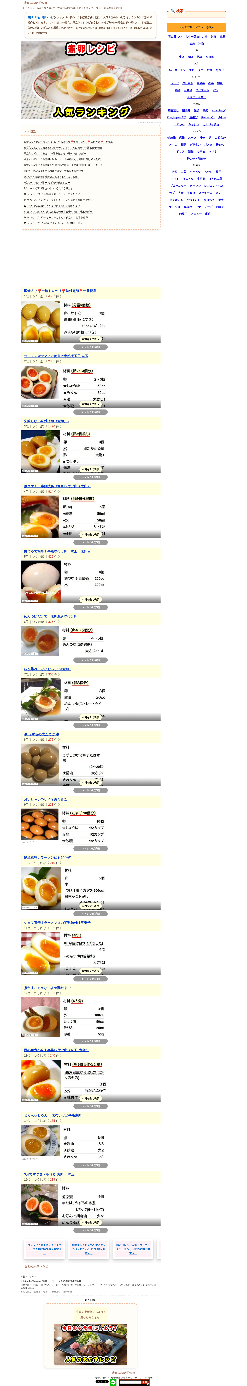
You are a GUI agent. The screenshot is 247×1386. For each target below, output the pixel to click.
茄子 (218, 171)
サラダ (201, 151)
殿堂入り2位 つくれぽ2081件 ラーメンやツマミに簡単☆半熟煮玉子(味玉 (63, 147)
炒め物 (171, 137)
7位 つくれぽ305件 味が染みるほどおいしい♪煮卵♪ (51, 176)
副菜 (213, 36)
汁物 (201, 43)
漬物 (190, 151)
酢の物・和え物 (196, 158)
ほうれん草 (215, 178)
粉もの (220, 144)
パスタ (208, 144)
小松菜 (201, 178)
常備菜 (201, 83)
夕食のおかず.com (35, 2)
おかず (220, 206)
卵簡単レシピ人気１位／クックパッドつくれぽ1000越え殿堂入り (89, 1249)
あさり (220, 70)
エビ (192, 70)
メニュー (196, 213)
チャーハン (208, 117)
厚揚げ (188, 206)
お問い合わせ (102, 1377)
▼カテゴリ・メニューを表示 (196, 27)
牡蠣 (209, 70)
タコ (200, 70)
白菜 (183, 171)
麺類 (183, 144)
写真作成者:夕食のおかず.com (149, 122)
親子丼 (186, 110)
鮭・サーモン (177, 70)
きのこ (220, 192)
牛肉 (182, 56)
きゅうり (188, 178)
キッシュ (193, 124)
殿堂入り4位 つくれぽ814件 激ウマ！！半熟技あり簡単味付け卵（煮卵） (63, 159)
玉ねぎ (191, 192)
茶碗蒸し (173, 110)
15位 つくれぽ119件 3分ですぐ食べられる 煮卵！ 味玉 (53, 223)
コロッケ (179, 124)
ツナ (198, 206)
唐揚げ (193, 117)
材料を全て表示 (90, 339)
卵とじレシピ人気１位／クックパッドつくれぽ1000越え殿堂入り (133, 1249)
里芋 (221, 199)
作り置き (187, 83)
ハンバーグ (218, 110)
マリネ (213, 151)
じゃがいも (176, 199)
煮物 (182, 137)
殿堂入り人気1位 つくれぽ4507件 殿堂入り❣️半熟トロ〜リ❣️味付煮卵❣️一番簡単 (68, 141)
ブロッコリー (178, 185)
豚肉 (199, 56)
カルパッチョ (211, 124)
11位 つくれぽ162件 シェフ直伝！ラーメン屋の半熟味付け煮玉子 (59, 200)
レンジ (174, 83)
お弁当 (188, 90)
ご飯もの (220, 137)
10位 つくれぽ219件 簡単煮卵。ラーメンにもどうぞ (52, 194)
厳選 (208, 213)
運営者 (148, 1377)
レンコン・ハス (213, 185)
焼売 (205, 110)
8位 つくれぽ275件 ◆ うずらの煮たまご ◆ (47, 182)
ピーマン (195, 185)
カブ (172, 192)
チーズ (208, 206)
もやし (208, 171)
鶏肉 (190, 56)
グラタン (195, 144)
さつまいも (193, 199)
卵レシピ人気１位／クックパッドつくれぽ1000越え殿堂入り (44, 1249)
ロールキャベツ (176, 117)
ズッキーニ (205, 192)
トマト (175, 178)
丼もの (173, 144)
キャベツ (195, 171)
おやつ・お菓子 (196, 97)
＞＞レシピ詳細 (91, 347)
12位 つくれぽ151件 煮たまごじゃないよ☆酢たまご (52, 205)
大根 (174, 171)
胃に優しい (175, 36)
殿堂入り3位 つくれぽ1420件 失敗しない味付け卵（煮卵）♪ (56, 153)
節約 (192, 43)
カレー (222, 117)
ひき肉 (210, 56)
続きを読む (90, 1300)
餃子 (196, 110)
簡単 (222, 36)
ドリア (180, 151)
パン (215, 90)
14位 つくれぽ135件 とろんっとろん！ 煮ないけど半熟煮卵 (56, 217)
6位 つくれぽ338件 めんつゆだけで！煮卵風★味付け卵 (53, 171)
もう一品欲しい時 (196, 36)
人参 (181, 192)
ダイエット (202, 90)
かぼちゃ (209, 199)
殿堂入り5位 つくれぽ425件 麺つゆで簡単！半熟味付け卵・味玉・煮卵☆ (63, 165)
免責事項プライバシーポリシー (128, 1377)
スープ (192, 137)
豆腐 (177, 206)
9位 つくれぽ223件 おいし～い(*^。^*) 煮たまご (49, 188)
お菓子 (183, 213)
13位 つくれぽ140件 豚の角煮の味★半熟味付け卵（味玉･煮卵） (58, 211)
